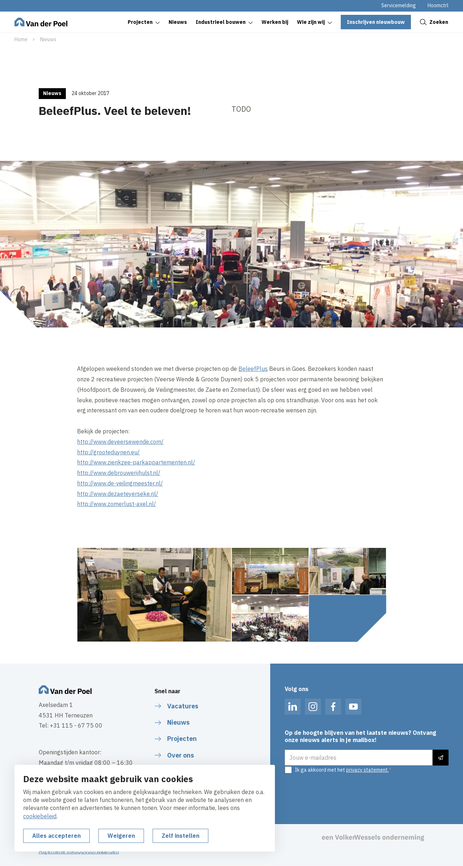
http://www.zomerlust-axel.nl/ (116, 503)
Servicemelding (398, 5)
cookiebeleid (39, 816)
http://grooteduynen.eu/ (108, 452)
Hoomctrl (438, 5)
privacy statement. (367, 770)
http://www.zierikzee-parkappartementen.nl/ (136, 462)
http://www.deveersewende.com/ (120, 441)
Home (20, 39)
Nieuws (48, 39)
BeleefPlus (253, 368)
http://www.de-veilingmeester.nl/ (120, 483)
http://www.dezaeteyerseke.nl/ (117, 493)
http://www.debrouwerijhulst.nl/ (118, 472)
